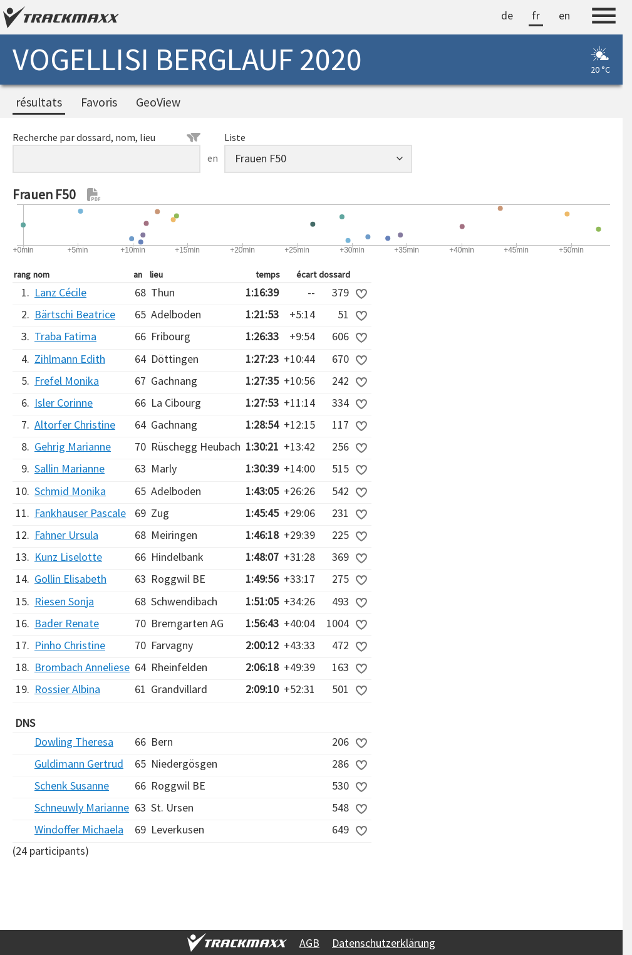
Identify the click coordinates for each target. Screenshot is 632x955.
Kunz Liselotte (68, 557)
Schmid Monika (70, 491)
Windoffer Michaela (78, 829)
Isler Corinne (63, 402)
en (564, 15)
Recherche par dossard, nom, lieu (106, 137)
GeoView (158, 102)
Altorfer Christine (74, 424)
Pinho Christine (69, 645)
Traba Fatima (65, 336)
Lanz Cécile (60, 292)
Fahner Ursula (66, 535)
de (507, 15)
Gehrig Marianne (72, 446)
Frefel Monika (66, 380)
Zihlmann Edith (69, 359)
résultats (39, 102)
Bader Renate (66, 623)
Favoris (99, 102)
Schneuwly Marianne (81, 807)
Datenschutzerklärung (383, 943)
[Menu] (603, 17)
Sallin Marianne (69, 468)
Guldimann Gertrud (78, 763)
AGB (309, 943)
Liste (235, 137)
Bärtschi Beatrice (74, 314)
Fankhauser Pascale (80, 513)
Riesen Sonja (64, 601)
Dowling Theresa (73, 741)
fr (536, 15)
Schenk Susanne (71, 785)
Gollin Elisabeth (70, 578)
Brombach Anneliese (82, 667)
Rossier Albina (67, 689)
